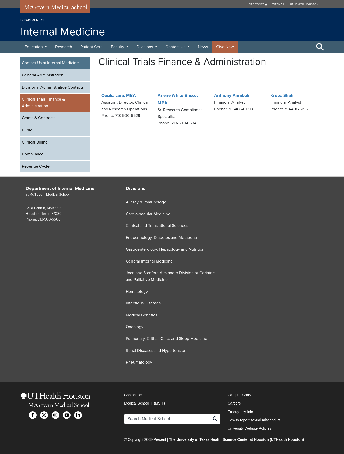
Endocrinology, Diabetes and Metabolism (163, 237)
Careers (234, 403)
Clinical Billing (35, 142)
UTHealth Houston (304, 4)
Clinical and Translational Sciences (157, 225)
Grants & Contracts (38, 117)
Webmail (278, 4)
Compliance (33, 154)
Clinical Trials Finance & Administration (43, 103)
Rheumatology (139, 362)
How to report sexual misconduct (254, 420)
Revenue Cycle (36, 166)
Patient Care (91, 46)
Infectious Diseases (143, 303)
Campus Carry (239, 395)
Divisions (145, 46)
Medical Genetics (141, 315)
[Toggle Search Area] (320, 47)
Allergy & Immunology (146, 202)
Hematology (137, 291)
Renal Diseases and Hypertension (156, 350)
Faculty (118, 46)
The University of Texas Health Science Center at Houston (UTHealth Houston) (236, 439)
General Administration (43, 75)
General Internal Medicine (149, 261)
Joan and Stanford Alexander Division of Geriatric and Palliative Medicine (170, 276)
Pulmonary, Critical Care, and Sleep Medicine (166, 338)
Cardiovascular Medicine (148, 214)
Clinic (27, 130)
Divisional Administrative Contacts (53, 87)
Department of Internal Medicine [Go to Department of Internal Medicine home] (60, 188)
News (203, 46)
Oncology (134, 326)
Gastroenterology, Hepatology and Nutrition (165, 249)
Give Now (225, 46)
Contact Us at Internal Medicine (50, 63)
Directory (258, 4)
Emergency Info (240, 412)
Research (63, 46)
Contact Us (175, 46)
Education (34, 46)
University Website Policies (249, 428)
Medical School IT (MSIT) (144, 403)
